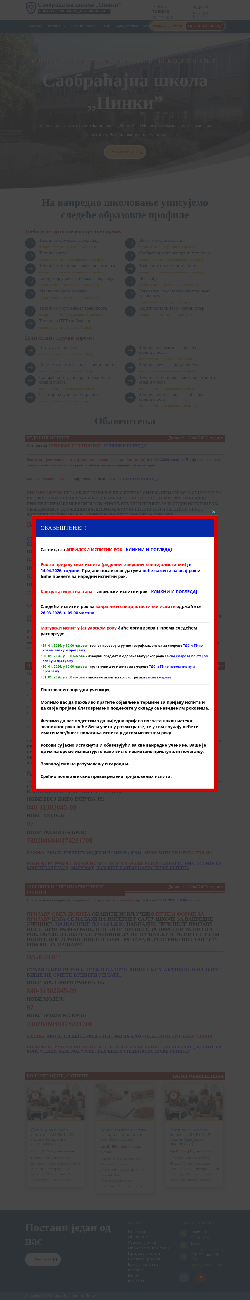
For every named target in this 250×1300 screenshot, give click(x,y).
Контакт (164, 26)
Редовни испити (62, 1151)
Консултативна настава (134, 26)
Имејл (196, 1243)
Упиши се (53, 26)
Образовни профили (149, 1248)
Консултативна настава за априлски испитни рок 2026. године (123, 1134)
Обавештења (141, 1237)
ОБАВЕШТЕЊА (202, 26)
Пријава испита (144, 1253)
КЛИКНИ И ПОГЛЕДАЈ (140, 479)
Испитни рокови (84, 26)
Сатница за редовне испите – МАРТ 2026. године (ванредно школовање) (191, 1136)
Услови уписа (142, 1242)
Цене (107, 26)
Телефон (198, 1231)
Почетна (34, 26)
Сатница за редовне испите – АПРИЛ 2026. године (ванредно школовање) (54, 1136)
